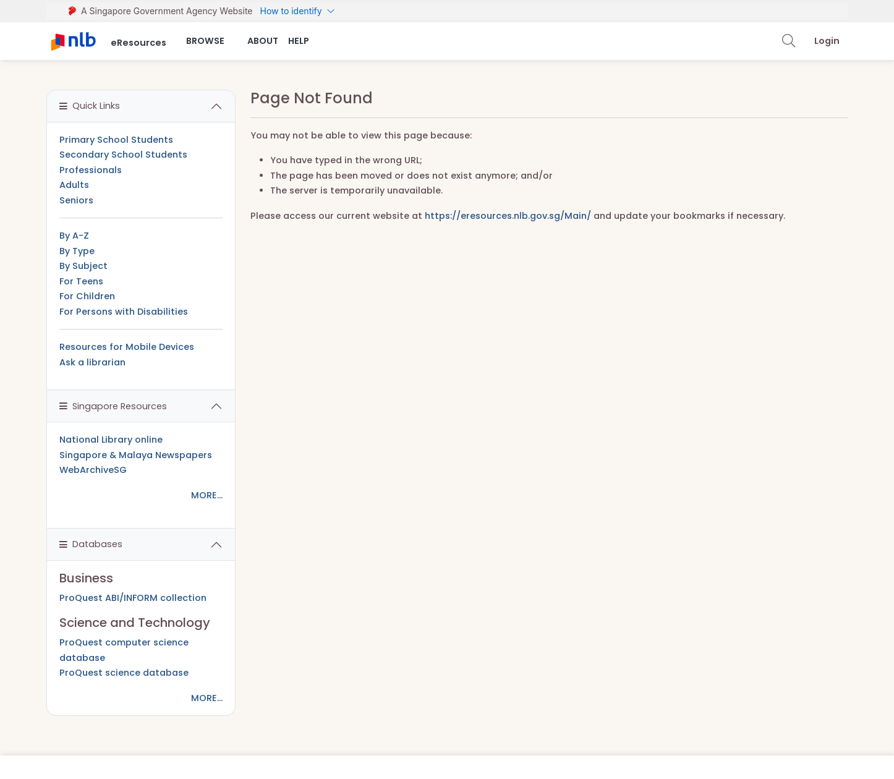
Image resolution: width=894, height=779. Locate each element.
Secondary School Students (123, 154)
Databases (90, 544)
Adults (74, 185)
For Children (87, 296)
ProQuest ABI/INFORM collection (132, 598)
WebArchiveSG (93, 470)
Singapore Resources (113, 406)
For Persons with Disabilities (123, 311)
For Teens (81, 281)
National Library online (111, 439)
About (262, 41)
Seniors (76, 200)
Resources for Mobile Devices (126, 347)
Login (827, 41)
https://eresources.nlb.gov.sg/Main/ (508, 216)
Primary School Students (116, 140)
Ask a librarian (92, 362)
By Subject (83, 266)
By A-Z (74, 235)
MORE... (207, 495)
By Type (77, 251)
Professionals (90, 170)
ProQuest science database (124, 672)
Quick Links (89, 106)
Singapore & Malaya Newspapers (135, 455)
